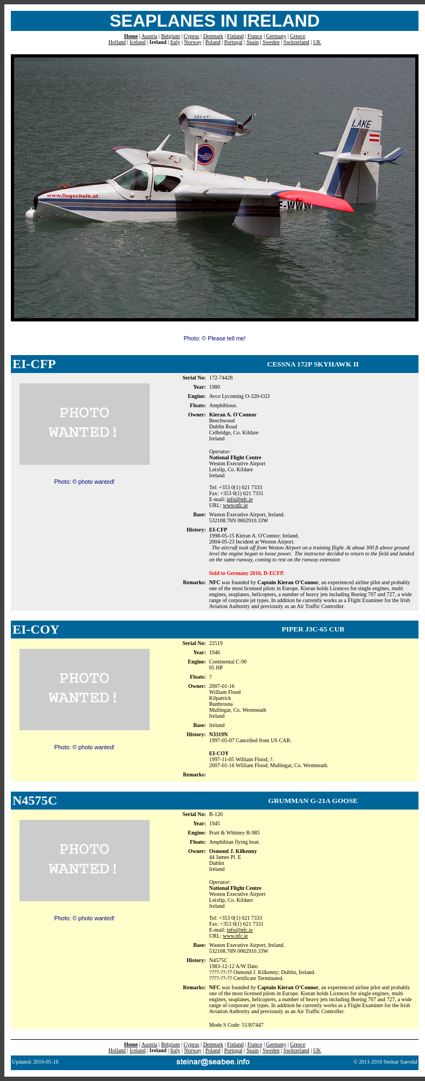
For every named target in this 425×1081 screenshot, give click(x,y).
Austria (149, 36)
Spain (252, 42)
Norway (192, 42)
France (254, 36)
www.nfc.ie (235, 505)
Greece (297, 36)
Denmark (213, 36)
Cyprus (191, 36)
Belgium (170, 36)
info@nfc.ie (240, 499)
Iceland (137, 42)
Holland (117, 42)
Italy (175, 42)
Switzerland (297, 42)
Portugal (233, 42)
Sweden (271, 42)
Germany (276, 36)
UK (317, 42)
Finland (235, 36)
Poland (213, 42)
